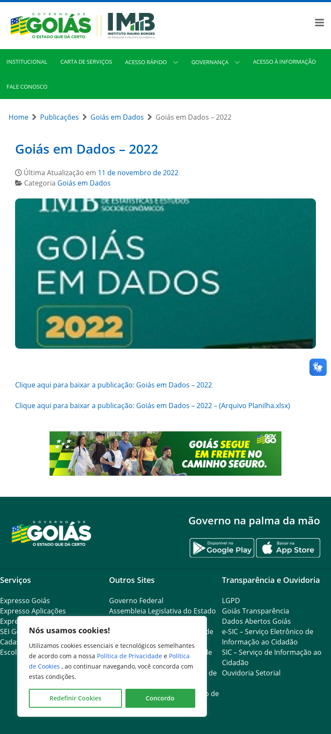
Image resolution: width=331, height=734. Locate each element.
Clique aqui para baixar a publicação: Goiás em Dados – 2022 (113, 385)
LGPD (231, 600)
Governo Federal (136, 600)
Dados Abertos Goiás (256, 621)
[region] (112, 666)
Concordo (160, 698)
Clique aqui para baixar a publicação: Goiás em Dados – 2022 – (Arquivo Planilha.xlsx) (152, 405)
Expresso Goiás (25, 600)
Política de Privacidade (130, 656)
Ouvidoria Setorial (251, 673)
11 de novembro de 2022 (138, 172)
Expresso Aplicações (33, 611)
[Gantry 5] (52, 533)
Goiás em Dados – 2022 (86, 149)
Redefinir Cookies (75, 698)
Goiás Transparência (255, 611)
